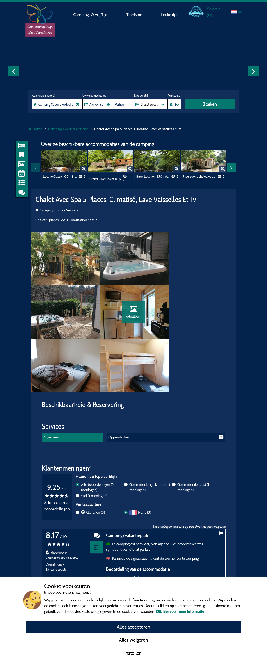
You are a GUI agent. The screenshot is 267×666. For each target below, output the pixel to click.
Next (253, 71)
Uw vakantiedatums (94, 96)
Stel (94, 443)
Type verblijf (141, 96)
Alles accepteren (133, 627)
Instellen (133, 653)
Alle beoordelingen (97, 435)
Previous (13, 71)
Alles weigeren (133, 640)
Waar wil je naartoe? (43, 96)
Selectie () (213, 11)
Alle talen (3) (95, 460)
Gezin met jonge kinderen (150, 435)
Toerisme (134, 14)
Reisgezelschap (174, 96)
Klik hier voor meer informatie (180, 611)
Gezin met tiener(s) (193, 435)
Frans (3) (144, 460)
